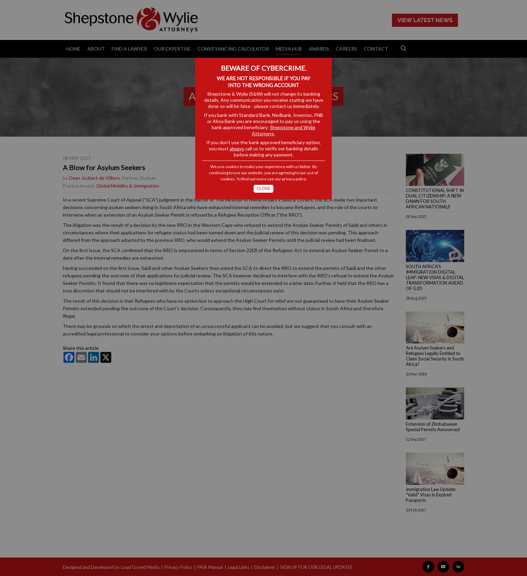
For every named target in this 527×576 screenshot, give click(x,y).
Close (264, 188)
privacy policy (294, 178)
